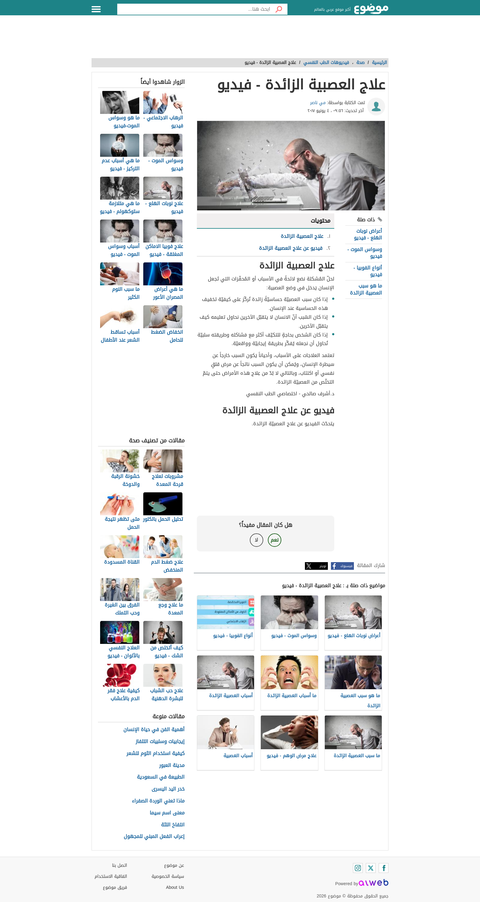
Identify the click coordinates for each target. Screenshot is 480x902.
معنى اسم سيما (167, 813)
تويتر (323, 566)
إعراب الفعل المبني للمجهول (154, 836)
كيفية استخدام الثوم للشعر (155, 753)
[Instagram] (358, 868)
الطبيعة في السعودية (161, 777)
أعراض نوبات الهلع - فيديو (368, 234)
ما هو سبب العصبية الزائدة (366, 289)
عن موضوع (174, 865)
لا (256, 540)
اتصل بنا (119, 865)
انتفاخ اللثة (173, 825)
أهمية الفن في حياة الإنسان (154, 729)
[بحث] (278, 9)
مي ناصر (318, 103)
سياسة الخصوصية (168, 876)
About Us (175, 887)
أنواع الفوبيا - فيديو (368, 271)
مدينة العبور (172, 765)
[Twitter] (371, 868)
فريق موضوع (115, 887)
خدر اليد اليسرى (168, 789)
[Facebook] (383, 868)
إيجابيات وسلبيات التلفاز (160, 741)
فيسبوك (346, 566)
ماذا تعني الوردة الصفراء (158, 801)
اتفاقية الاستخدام (111, 876)
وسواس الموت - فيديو (364, 253)
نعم (275, 540)
